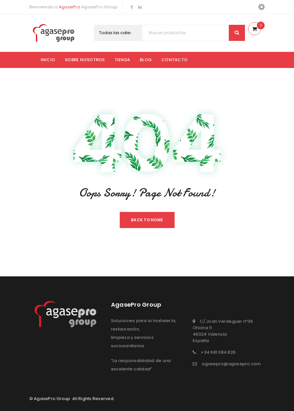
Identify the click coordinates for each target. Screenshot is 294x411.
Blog (146, 60)
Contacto (174, 60)
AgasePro (69, 7)
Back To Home (147, 220)
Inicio (48, 60)
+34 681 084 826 (218, 352)
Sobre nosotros (85, 60)
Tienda (122, 60)
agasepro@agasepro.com (231, 364)
